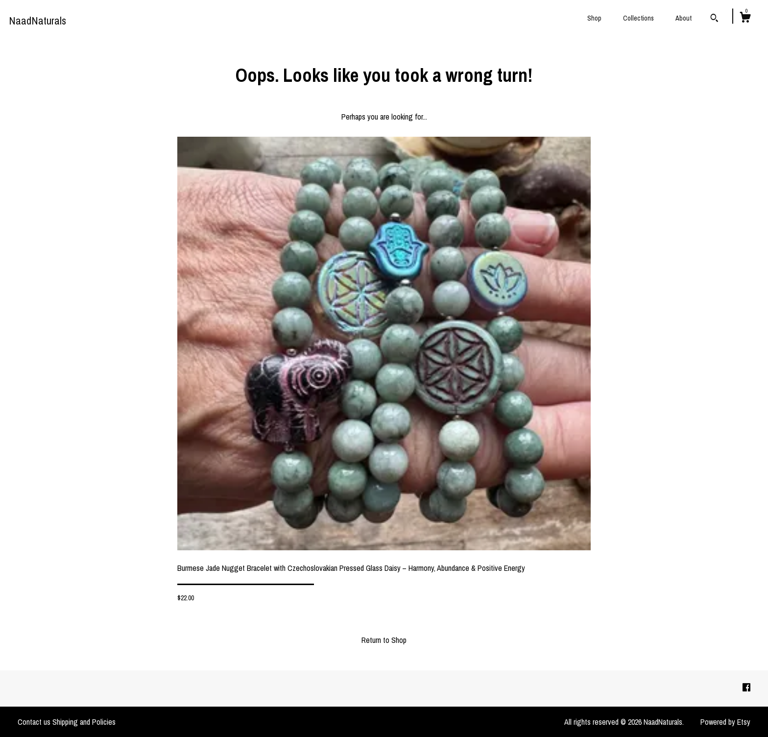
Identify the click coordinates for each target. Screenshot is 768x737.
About (683, 18)
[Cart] (745, 18)
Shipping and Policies (84, 721)
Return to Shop (384, 640)
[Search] (714, 19)
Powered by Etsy (725, 721)
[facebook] (746, 688)
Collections (638, 18)
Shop (594, 18)
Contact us (34, 721)
